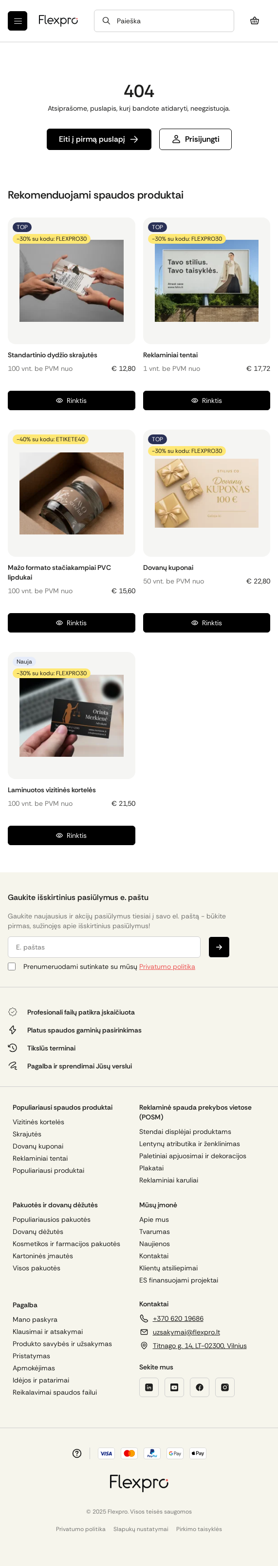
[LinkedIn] (149, 1387)
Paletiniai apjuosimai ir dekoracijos (192, 1156)
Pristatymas (31, 1356)
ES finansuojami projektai (178, 1280)
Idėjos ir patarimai (41, 1380)
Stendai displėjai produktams (185, 1132)
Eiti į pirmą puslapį (99, 139)
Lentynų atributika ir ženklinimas (189, 1144)
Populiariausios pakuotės (52, 1220)
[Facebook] (199, 1387)
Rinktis (71, 400)
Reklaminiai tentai (40, 1158)
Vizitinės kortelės (38, 1122)
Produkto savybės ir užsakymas (62, 1344)
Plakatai (151, 1168)
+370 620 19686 (178, 1318)
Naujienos (154, 1244)
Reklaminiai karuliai (168, 1180)
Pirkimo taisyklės (199, 1529)
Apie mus (154, 1220)
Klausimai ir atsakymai (48, 1332)
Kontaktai (153, 1256)
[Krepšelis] (254, 21)
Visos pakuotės (36, 1268)
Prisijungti (195, 139)
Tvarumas (154, 1232)
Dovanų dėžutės (38, 1232)
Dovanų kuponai (38, 1146)
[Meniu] (17, 21)
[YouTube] (174, 1387)
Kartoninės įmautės (43, 1256)
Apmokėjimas (34, 1368)
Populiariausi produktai (48, 1170)
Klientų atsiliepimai (168, 1268)
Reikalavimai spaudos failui (55, 1392)
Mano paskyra (35, 1320)
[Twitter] (225, 1387)
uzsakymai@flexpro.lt (186, 1332)
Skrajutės (27, 1134)
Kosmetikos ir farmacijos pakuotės (66, 1244)
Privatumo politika (167, 966)
